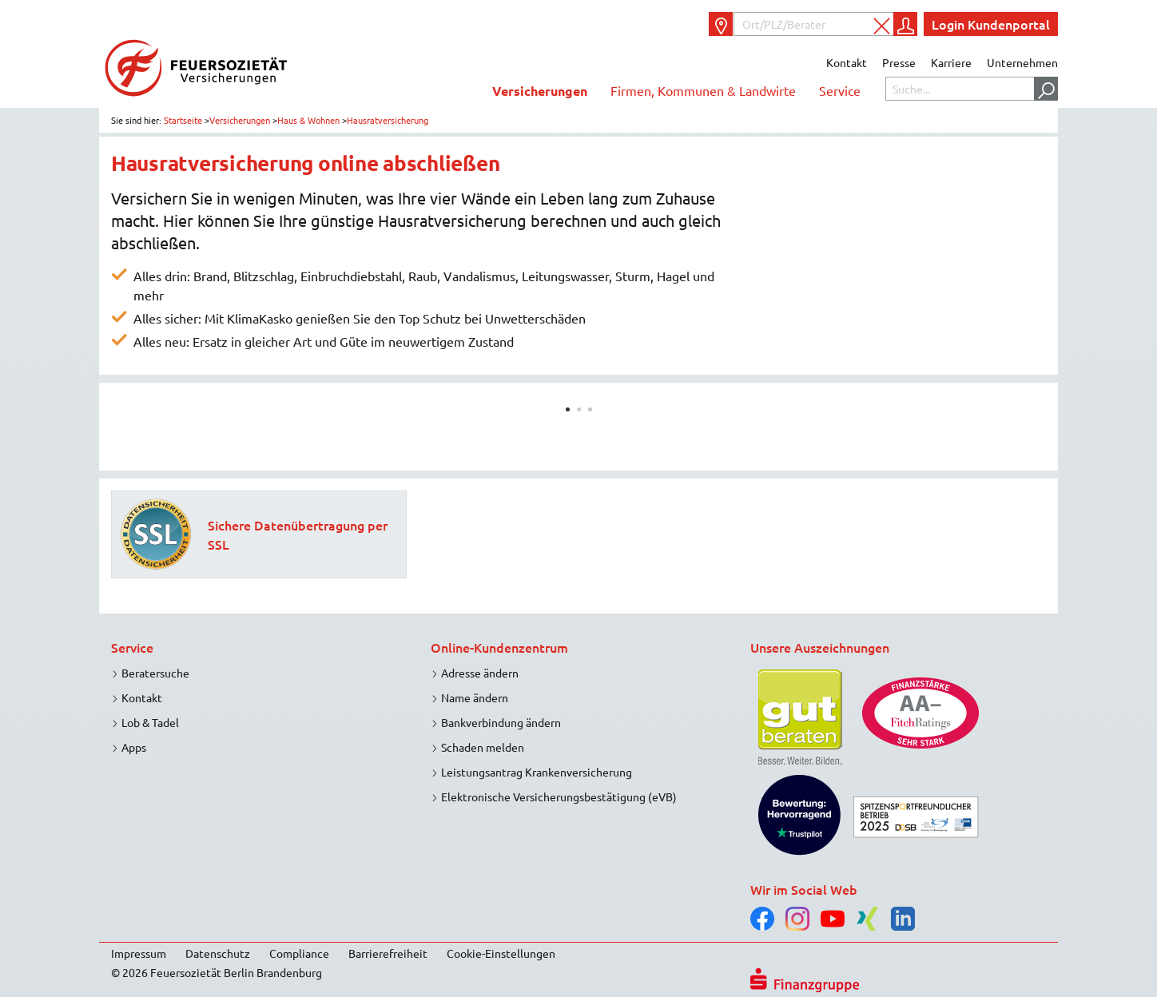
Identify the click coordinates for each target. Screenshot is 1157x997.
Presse (899, 62)
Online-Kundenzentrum (499, 647)
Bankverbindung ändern (501, 722)
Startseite (183, 119)
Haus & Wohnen (308, 119)
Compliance (299, 953)
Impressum (138, 953)
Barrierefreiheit (387, 953)
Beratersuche (155, 672)
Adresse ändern (480, 672)
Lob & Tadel (150, 722)
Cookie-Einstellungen (501, 953)
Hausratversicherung (387, 119)
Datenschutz (217, 953)
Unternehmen (1022, 62)
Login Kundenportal (991, 24)
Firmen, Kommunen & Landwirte (703, 90)
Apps (133, 747)
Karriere (951, 62)
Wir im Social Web (803, 889)
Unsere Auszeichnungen (819, 647)
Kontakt (846, 62)
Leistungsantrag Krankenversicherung (536, 772)
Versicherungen (539, 90)
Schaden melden (482, 747)
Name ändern (474, 697)
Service (840, 90)
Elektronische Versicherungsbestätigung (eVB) (559, 796)
